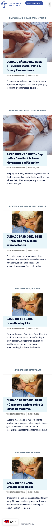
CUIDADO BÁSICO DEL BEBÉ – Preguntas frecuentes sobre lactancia (24, 241)
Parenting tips (22, 288)
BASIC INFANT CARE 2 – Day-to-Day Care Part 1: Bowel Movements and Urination (24, 158)
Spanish (42, 18)
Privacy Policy (27, 523)
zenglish (41, 110)
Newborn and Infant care (23, 18)
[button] (50, 4)
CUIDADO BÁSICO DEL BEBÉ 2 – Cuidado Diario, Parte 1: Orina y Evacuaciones (24, 66)
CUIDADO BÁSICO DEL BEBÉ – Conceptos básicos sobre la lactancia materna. (24, 404)
